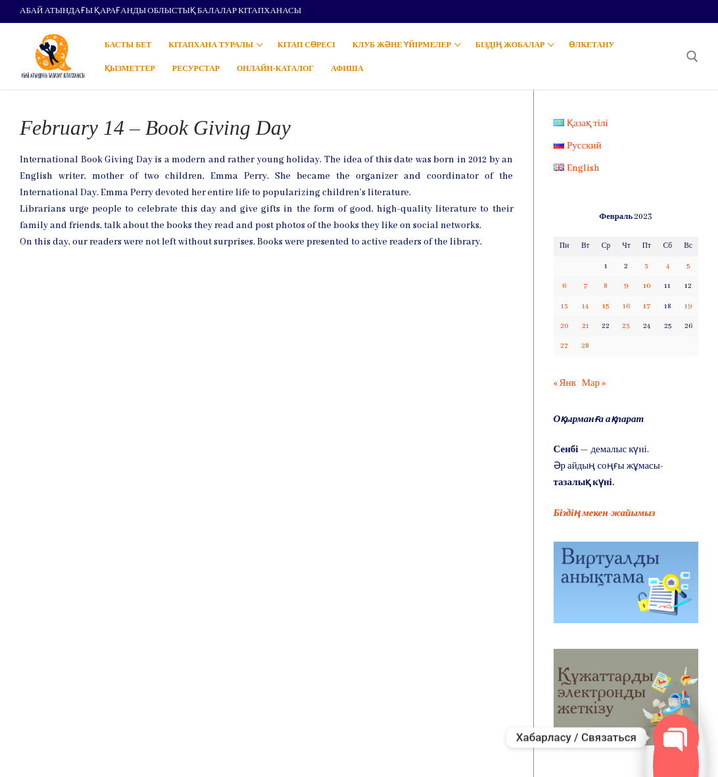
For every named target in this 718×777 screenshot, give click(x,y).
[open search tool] (692, 56)
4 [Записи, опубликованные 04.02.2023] (667, 266)
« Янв (565, 383)
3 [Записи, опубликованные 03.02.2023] (646, 266)
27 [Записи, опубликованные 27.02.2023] (564, 345)
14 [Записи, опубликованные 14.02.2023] (585, 306)
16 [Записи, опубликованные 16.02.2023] (626, 306)
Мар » (594, 383)
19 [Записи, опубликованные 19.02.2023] (688, 306)
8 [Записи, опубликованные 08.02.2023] (606, 286)
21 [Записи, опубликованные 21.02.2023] (585, 326)
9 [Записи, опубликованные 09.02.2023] (626, 286)
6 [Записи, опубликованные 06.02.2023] (564, 286)
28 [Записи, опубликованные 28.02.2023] (585, 345)
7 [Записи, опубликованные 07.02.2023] (585, 286)
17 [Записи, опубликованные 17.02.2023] (646, 306)
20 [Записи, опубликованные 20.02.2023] (564, 326)
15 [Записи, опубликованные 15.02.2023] (605, 306)
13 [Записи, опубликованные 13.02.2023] (564, 306)
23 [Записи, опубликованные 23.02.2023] (626, 326)
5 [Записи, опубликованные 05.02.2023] (688, 266)
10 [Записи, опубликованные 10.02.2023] (646, 286)
